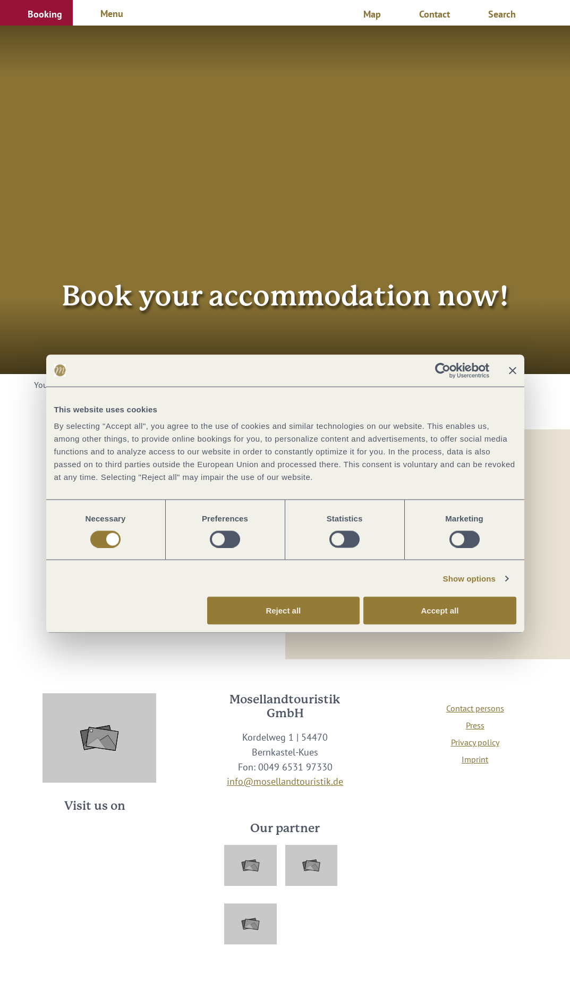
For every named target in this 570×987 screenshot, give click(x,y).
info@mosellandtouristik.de (285, 781)
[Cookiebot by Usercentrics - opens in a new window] (442, 370)
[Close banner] (512, 370)
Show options (469, 578)
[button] (36, 13)
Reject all (283, 610)
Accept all (440, 610)
